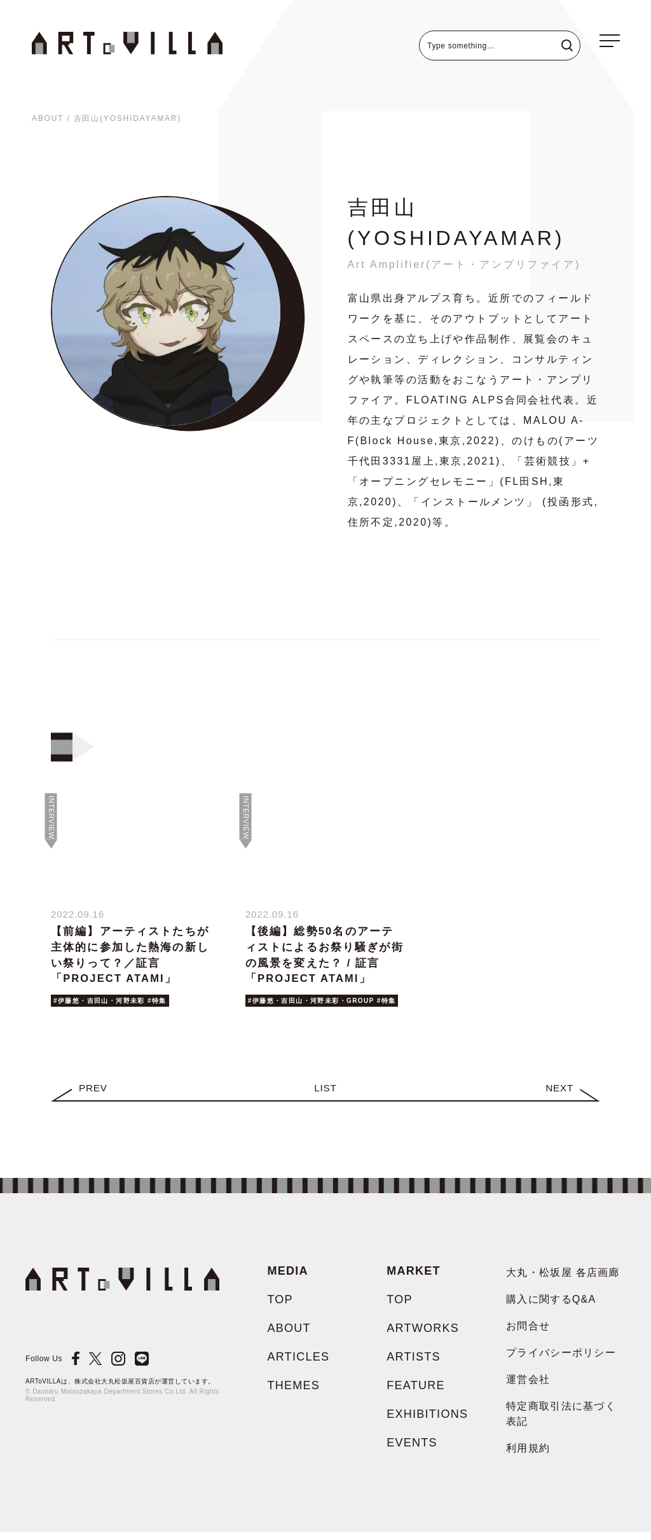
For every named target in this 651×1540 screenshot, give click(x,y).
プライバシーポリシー (561, 1360)
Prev (94, 1095)
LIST (326, 1095)
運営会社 (528, 1387)
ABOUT (48, 118)
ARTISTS (414, 1365)
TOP (279, 1307)
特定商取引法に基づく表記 (561, 1422)
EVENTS (412, 1451)
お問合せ (528, 1334)
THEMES (293, 1393)
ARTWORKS (423, 1336)
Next (558, 1095)
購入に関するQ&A (551, 1307)
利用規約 (528, 1456)
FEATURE (416, 1393)
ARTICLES (298, 1365)
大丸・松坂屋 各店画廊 (563, 1280)
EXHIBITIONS (427, 1422)
